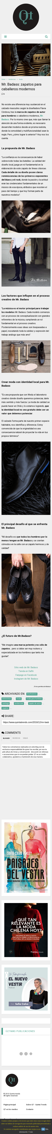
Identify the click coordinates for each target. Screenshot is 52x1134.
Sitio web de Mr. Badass (26, 667)
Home (3, 79)
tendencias (12, 79)
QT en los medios (10, 1109)
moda (21, 79)
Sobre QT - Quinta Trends (36, 1105)
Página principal (9, 1105)
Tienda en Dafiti (26, 671)
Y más (31, 1132)
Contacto (29, 1109)
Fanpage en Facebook (26, 675)
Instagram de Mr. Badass (26, 678)
